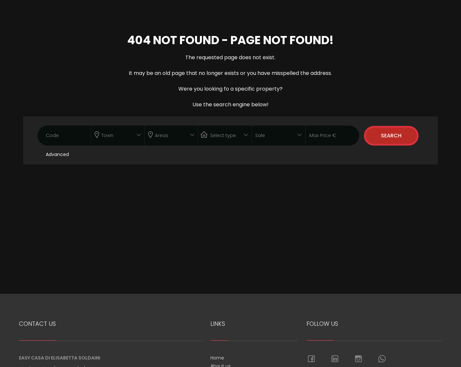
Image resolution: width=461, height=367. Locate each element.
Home (217, 358)
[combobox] (117, 136)
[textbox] (113, 134)
